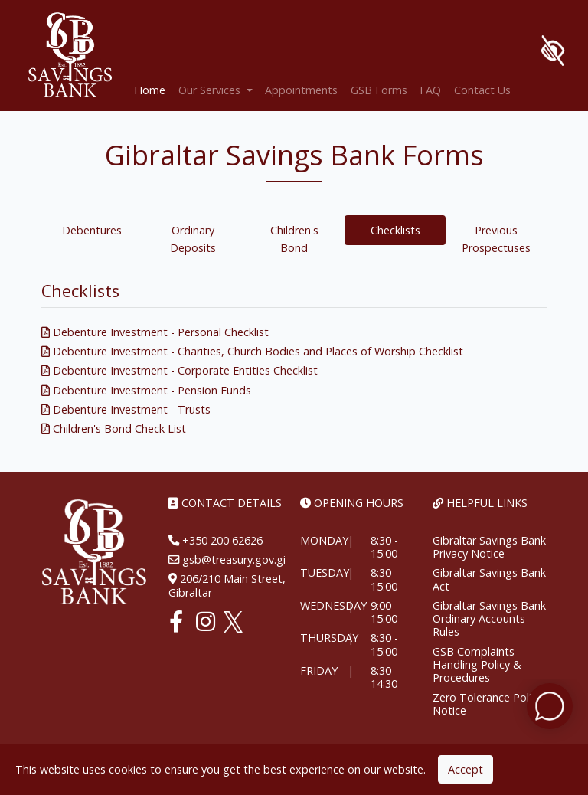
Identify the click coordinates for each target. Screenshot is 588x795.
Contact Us (482, 90)
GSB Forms (379, 90)
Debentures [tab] (92, 230)
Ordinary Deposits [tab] (193, 239)
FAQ (430, 90)
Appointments (301, 90)
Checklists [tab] (395, 230)
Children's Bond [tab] (294, 239)
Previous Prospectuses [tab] (496, 239)
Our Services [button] (210, 90)
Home (153, 88)
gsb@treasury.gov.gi (232, 559)
